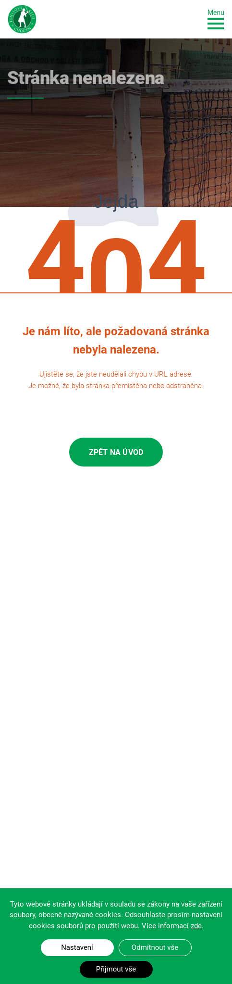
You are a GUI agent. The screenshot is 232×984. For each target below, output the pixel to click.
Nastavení (77, 947)
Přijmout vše (116, 969)
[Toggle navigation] (216, 18)
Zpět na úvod (116, 452)
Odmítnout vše (155, 947)
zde (196, 925)
